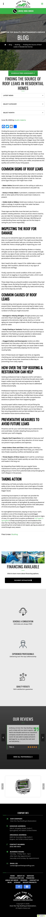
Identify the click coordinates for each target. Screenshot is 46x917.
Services (30, 876)
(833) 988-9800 (26, 11)
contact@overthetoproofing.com (22, 865)
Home (12, 876)
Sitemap (17, 882)
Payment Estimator (23, 580)
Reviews (23, 880)
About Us (21, 876)
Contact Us (34, 880)
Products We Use (17, 878)
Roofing (17, 45)
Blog (10, 45)
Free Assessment (23, 73)
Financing (30, 878)
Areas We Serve (11, 880)
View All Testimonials (23, 757)
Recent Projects (30, 882)
